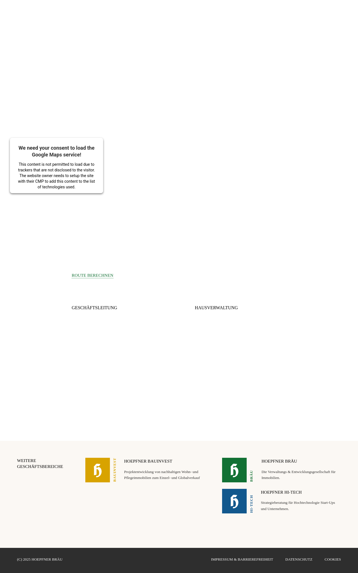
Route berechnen (92, 275)
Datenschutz (299, 559)
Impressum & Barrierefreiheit (242, 559)
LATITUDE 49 (288, 11)
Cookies (333, 559)
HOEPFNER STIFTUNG (321, 11)
